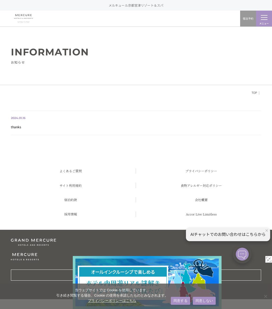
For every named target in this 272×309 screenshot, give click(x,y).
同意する (180, 301)
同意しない (204, 301)
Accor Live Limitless (201, 214)
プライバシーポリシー (201, 171)
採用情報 (70, 214)
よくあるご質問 (71, 171)
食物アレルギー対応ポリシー (201, 185)
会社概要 (201, 199)
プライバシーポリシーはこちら (112, 301)
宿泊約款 (70, 199)
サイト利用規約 (71, 185)
